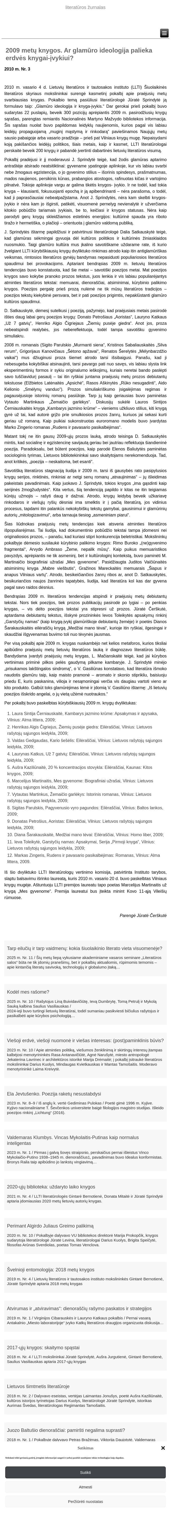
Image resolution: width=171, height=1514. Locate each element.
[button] (163, 1448)
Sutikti (85, 1472)
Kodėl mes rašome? (28, 992)
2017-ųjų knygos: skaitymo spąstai (43, 1347)
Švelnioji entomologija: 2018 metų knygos (50, 1269)
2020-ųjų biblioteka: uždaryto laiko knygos (51, 1186)
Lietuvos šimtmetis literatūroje (38, 1386)
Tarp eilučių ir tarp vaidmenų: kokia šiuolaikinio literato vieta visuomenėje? (84, 948)
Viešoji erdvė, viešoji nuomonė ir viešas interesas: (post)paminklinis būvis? (85, 1040)
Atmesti (85, 1487)
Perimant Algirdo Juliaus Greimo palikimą (50, 1226)
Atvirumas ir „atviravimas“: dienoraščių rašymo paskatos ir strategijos (79, 1308)
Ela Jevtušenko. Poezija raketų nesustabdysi (54, 1094)
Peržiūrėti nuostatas (85, 1501)
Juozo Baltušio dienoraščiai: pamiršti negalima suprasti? (66, 1430)
